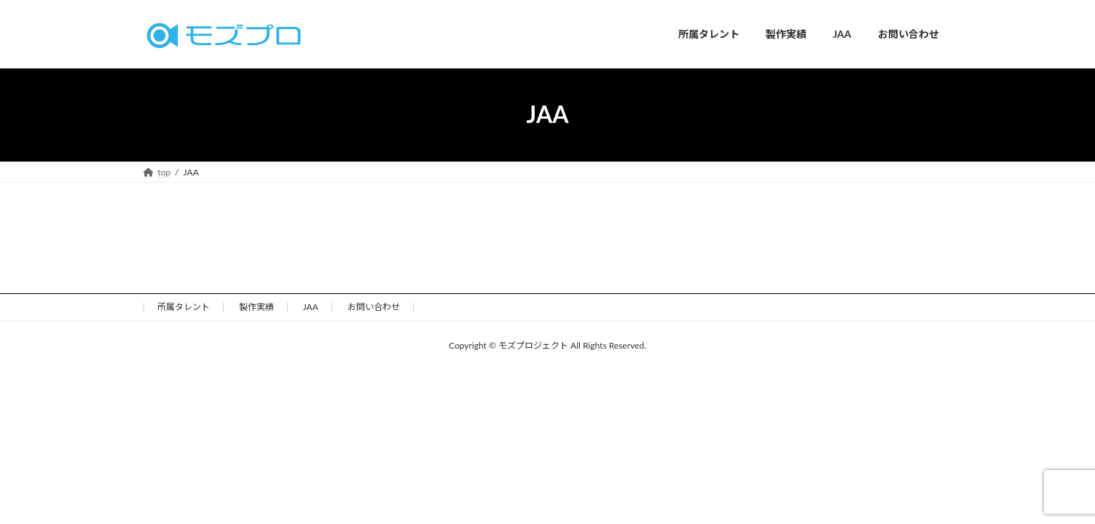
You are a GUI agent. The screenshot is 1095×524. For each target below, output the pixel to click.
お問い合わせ (374, 306)
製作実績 (256, 306)
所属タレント (183, 306)
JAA (310, 306)
